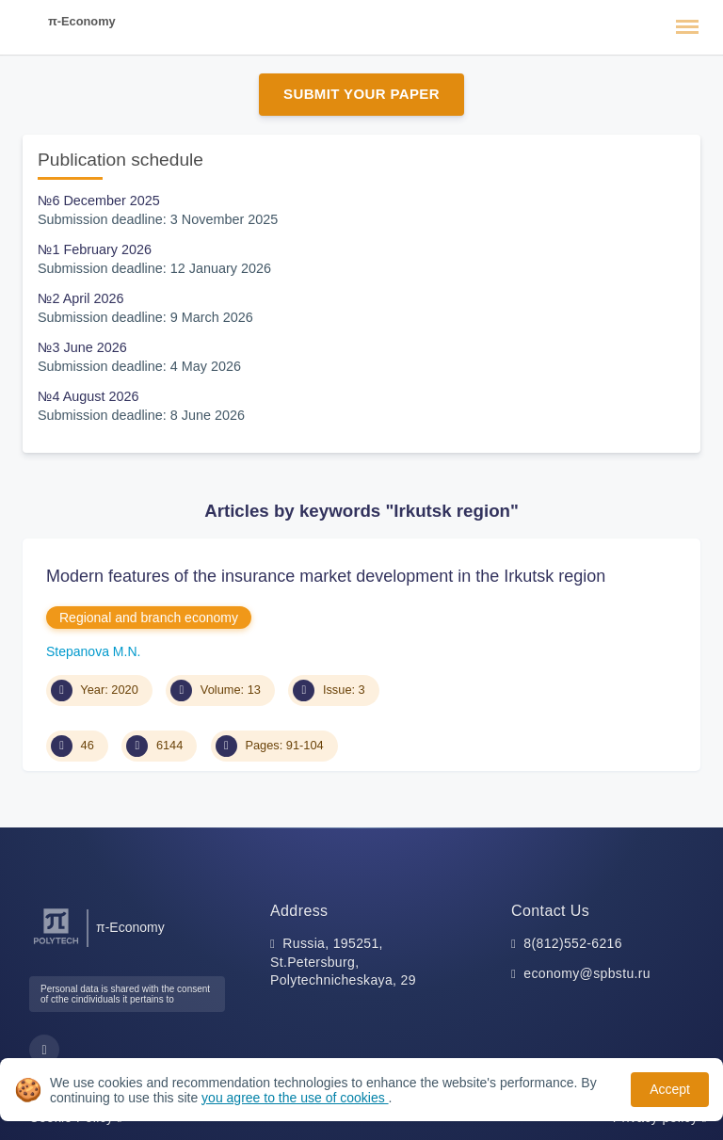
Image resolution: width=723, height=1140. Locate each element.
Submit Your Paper (361, 94)
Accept (670, 1089)
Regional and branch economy (148, 617)
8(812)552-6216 (572, 943)
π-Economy (82, 21)
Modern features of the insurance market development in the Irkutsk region (325, 576)
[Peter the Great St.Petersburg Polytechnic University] (56, 945)
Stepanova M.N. (93, 651)
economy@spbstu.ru (587, 973)
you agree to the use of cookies (294, 1097)
